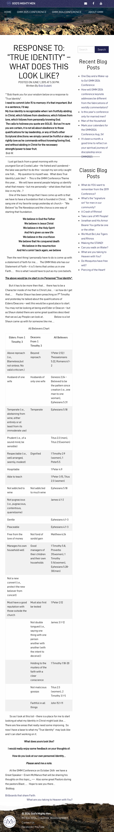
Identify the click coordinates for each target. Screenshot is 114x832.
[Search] (86, 49)
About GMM (95, 11)
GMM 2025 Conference (31, 11)
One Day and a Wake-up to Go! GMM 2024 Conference (94, 80)
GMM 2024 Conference (66, 11)
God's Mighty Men (20, 3)
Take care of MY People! (94, 216)
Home (7, 11)
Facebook (27, 826)
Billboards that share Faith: (20, 795)
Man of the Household (93, 120)
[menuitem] (7, 12)
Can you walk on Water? (94, 247)
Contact (10, 18)
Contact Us (28, 822)
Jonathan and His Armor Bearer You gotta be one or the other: (94, 225)
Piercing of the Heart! (93, 269)
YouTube (39, 826)
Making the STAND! (92, 242)
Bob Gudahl (45, 85)
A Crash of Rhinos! (91, 211)
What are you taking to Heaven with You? (49, 799)
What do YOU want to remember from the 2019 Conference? (95, 189)
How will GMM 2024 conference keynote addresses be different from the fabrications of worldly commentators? (94, 98)
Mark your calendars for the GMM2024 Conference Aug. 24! (94, 130)
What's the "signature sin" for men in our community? (93, 203)
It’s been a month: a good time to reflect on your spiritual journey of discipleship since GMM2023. (94, 147)
